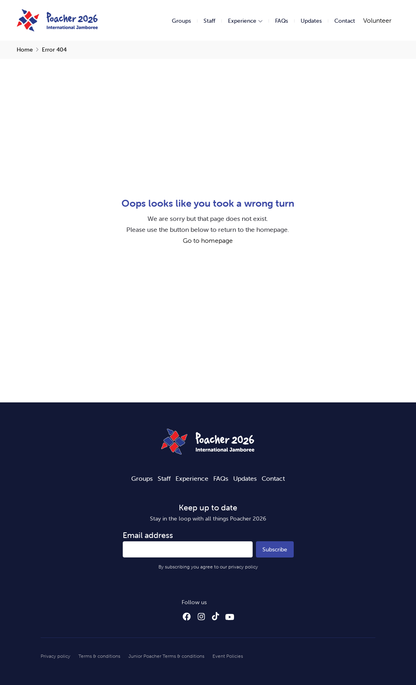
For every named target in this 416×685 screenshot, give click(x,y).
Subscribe (274, 549)
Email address (148, 535)
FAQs (281, 20)
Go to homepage (208, 240)
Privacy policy (55, 656)
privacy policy (243, 567)
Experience (242, 20)
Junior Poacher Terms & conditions (166, 656)
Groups (181, 20)
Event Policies (227, 656)
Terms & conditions (99, 656)
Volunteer (377, 20)
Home (25, 49)
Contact (344, 20)
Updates (311, 20)
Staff (209, 20)
